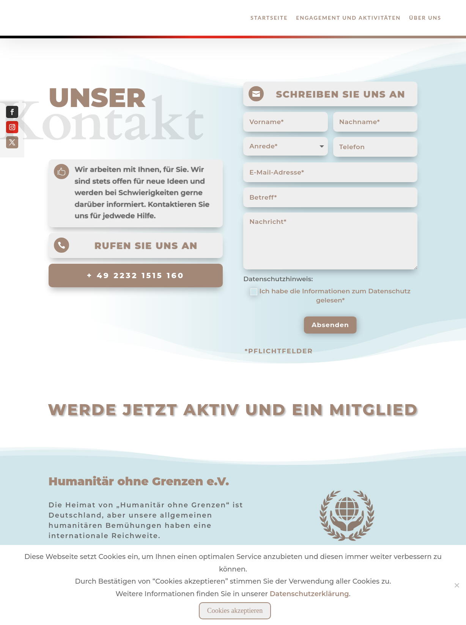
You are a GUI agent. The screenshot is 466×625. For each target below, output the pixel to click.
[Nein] (456, 585)
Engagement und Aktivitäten (348, 17)
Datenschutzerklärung (309, 594)
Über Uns (425, 17)
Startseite (269, 17)
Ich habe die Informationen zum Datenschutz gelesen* (330, 295)
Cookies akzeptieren (235, 610)
